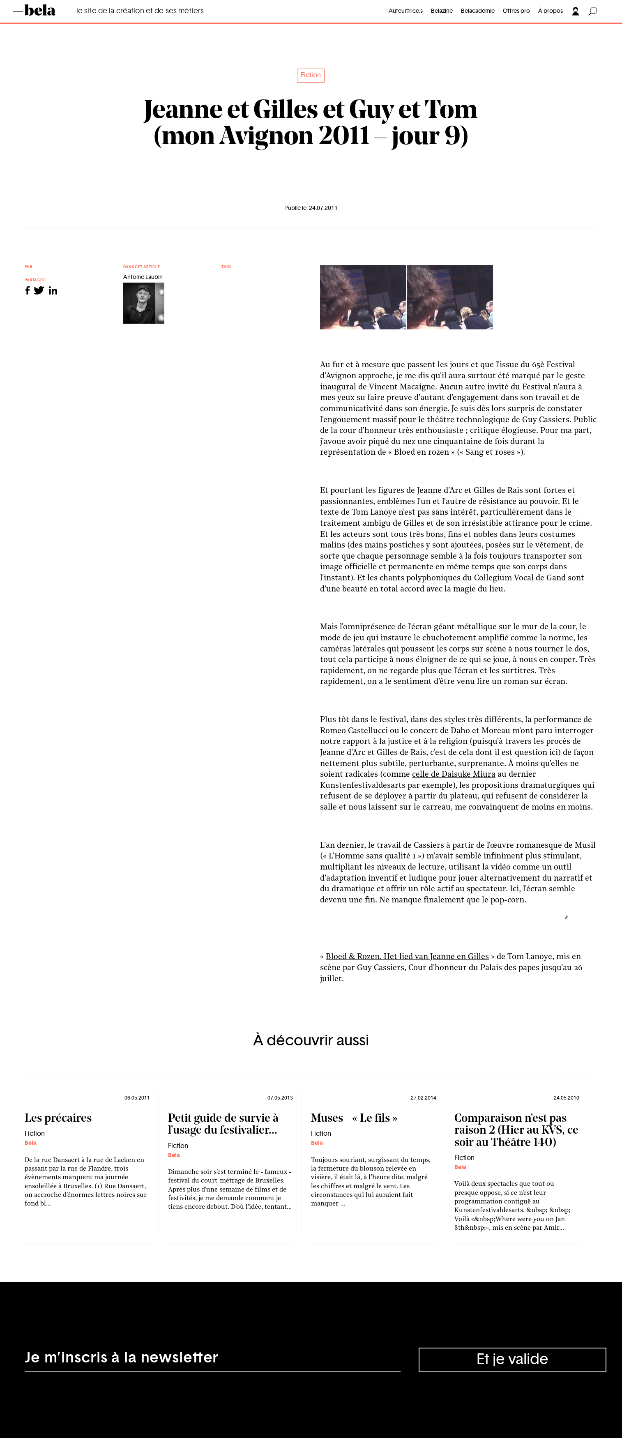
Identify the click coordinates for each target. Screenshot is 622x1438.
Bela (31, 1143)
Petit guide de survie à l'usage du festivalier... (223, 1125)
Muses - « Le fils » (354, 1119)
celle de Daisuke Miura (453, 775)
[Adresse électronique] (213, 1360)
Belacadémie (478, 11)
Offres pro (516, 11)
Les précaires (58, 1119)
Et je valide (512, 1359)
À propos (550, 11)
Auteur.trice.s (406, 11)
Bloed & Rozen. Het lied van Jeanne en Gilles (407, 957)
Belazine (442, 11)
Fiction (311, 75)
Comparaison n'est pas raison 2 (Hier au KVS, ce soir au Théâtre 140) (516, 1131)
